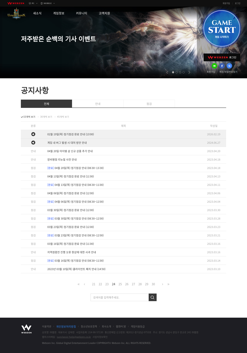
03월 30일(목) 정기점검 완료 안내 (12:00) (70, 210)
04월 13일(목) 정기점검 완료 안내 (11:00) (70, 176)
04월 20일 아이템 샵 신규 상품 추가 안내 (70, 151)
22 (100, 284)
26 (126, 284)
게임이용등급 (138, 326)
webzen (15, 3)
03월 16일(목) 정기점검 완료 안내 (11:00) (70, 244)
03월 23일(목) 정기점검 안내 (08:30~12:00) (75, 235)
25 (120, 284)
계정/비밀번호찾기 (228, 71)
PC (33, 3)
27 (133, 284)
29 (146, 284)
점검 (149, 104)
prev (167, 72)
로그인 (237, 3)
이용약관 (46, 326)
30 (153, 284)
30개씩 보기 (46, 116)
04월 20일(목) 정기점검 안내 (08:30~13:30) (75, 168)
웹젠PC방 (121, 326)
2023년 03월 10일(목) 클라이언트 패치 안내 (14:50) (76, 269)
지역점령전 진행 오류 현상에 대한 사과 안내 (71, 252)
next (189, 72)
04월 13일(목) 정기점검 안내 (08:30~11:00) (75, 185)
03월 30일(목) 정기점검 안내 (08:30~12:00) (75, 218)
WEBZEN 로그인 (222, 57)
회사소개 (106, 326)
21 (93, 284)
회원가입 (226, 3)
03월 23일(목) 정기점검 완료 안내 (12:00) (70, 227)
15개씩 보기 (29, 116)
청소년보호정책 (89, 326)
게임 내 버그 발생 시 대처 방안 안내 (67, 143)
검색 (153, 297)
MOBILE (48, 3)
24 (113, 284)
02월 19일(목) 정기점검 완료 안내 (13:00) (70, 134)
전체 (46, 104)
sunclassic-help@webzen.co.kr (74, 336)
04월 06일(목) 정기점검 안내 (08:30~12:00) (75, 202)
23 (107, 284)
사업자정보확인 (100, 336)
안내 (97, 104)
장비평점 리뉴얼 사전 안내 (62, 159)
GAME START (222, 28)
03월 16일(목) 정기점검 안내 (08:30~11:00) (75, 260)
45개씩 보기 (63, 116)
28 (140, 284)
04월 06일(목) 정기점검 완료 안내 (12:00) (70, 193)
